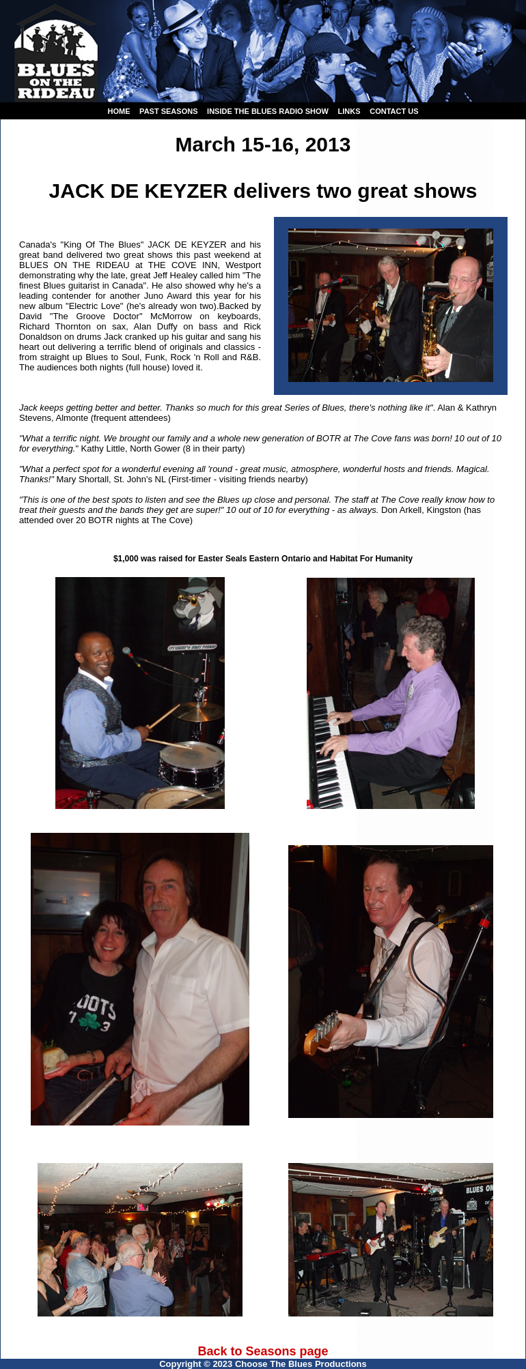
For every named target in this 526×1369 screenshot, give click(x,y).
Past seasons (168, 111)
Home (118, 111)
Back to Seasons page (262, 1351)
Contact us (394, 111)
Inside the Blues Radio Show (268, 111)
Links (349, 111)
